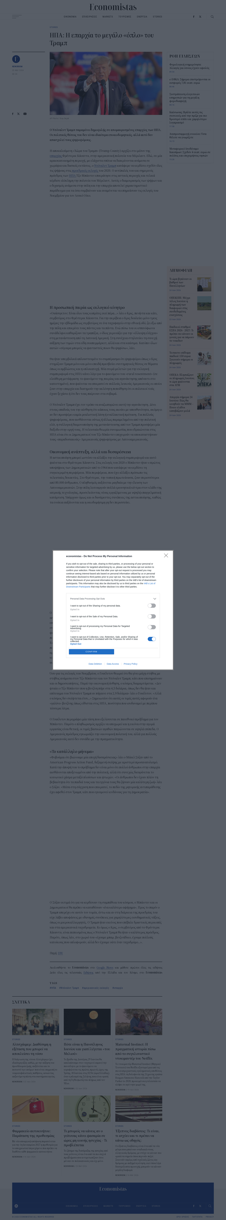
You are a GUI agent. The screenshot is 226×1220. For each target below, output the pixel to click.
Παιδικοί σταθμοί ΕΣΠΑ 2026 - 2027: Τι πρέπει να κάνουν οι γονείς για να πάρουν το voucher (181, 334)
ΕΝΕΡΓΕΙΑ (142, 16)
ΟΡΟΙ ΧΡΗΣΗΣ (182, 1217)
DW (60, 953)
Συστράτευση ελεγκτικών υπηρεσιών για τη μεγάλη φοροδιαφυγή (184, 98)
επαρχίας (56, 156)
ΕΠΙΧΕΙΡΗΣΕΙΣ (89, 16)
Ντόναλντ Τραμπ (105, 165)
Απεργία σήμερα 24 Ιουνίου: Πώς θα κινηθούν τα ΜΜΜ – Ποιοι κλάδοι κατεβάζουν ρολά (181, 404)
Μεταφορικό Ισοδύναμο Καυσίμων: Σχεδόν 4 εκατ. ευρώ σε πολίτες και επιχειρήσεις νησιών (189, 152)
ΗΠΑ (72, 175)
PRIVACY (210, 1217)
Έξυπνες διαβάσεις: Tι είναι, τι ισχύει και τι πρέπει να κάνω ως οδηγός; (137, 1136)
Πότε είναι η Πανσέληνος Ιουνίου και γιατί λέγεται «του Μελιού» (87, 1049)
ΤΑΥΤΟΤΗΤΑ (197, 1217)
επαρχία (118, 987)
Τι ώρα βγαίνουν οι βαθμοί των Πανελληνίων (180, 282)
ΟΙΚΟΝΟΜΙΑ (70, 16)
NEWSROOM (17, 66)
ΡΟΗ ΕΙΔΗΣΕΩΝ (184, 56)
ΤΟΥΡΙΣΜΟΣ (124, 16)
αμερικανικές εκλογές (96, 987)
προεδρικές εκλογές (85, 170)
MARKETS (108, 16)
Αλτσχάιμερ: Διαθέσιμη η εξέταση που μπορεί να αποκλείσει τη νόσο (31, 1049)
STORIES (157, 16)
